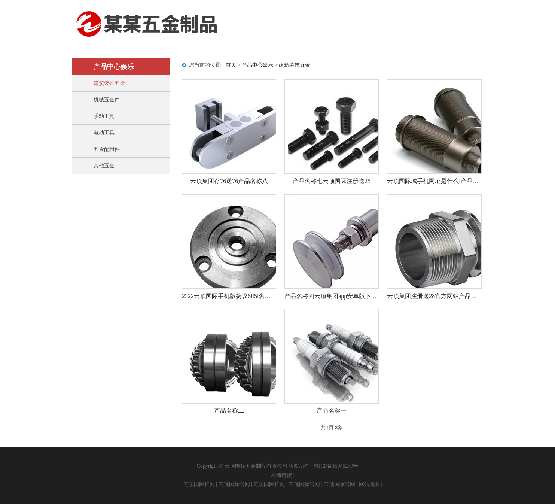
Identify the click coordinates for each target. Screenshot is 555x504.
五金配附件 (107, 149)
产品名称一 (332, 410)
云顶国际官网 (199, 484)
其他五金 (104, 165)
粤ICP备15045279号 (336, 466)
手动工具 (104, 116)
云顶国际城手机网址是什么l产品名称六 (438, 181)
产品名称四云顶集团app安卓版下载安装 (336, 296)
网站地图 (369, 484)
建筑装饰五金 (109, 83)
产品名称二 (229, 410)
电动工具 (104, 133)
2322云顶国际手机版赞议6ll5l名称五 (229, 296)
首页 (231, 65)
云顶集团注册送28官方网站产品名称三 (438, 296)
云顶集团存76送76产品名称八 (229, 181)
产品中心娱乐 (257, 65)
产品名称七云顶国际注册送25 (331, 181)
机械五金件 (107, 100)
